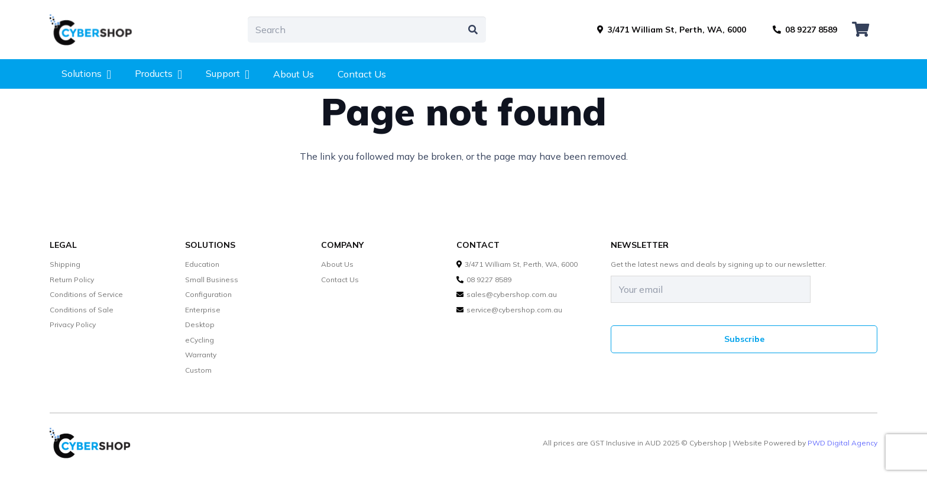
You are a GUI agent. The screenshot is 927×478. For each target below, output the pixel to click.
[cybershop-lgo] (97, 29)
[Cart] (860, 29)
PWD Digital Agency (842, 443)
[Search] (367, 30)
